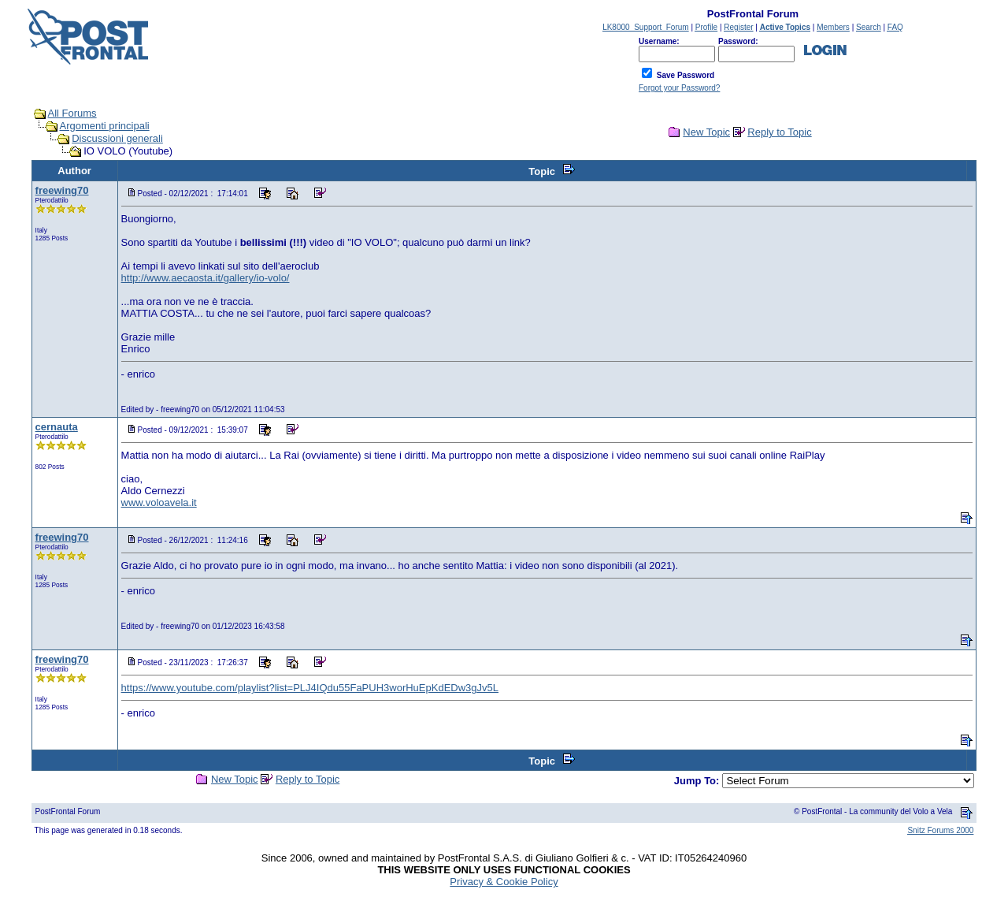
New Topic (706, 132)
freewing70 (62, 190)
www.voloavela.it (159, 502)
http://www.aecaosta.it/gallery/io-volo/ (205, 278)
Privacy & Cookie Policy (504, 882)
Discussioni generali (117, 138)
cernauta (56, 427)
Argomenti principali (105, 126)
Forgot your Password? (679, 88)
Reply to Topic (779, 132)
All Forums (72, 113)
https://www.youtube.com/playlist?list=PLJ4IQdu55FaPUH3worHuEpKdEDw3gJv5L (309, 688)
